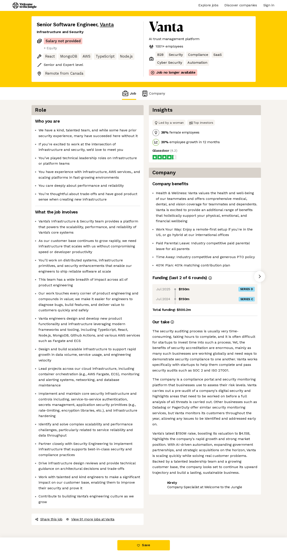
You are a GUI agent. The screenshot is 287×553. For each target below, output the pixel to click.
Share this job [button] (49, 519)
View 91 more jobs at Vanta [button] (90, 519)
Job (129, 93)
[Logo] (24, 5)
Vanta (107, 25)
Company (153, 93)
